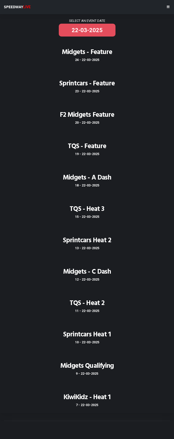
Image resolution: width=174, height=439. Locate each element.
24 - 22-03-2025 (87, 60)
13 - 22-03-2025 (87, 248)
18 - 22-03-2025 (87, 185)
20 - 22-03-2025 (87, 122)
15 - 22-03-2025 (87, 217)
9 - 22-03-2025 (87, 373)
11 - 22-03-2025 (87, 311)
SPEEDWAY (17, 7)
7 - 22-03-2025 (87, 405)
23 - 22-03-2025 (87, 91)
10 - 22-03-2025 (87, 342)
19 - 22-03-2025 (87, 154)
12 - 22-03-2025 (87, 279)
